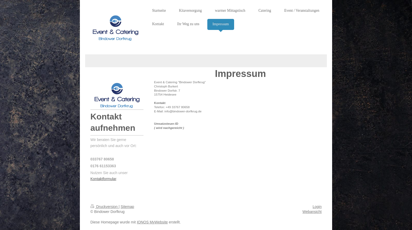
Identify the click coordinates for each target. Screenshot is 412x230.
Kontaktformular (103, 179)
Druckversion (104, 207)
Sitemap (127, 207)
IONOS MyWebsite (152, 222)
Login (317, 207)
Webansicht (312, 212)
